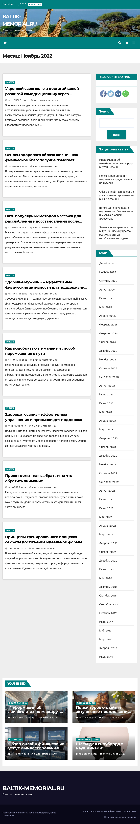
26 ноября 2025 (88, 718)
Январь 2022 (107, 551)
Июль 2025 (106, 298)
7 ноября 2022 (17, 426)
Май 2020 (105, 578)
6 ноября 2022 (17, 487)
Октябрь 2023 (108, 368)
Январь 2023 (107, 447)
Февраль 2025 (108, 324)
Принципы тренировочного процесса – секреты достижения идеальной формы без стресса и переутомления (43, 542)
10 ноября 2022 (18, 360)
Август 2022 (107, 490)
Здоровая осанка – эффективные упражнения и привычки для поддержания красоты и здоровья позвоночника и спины (46, 419)
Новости (10, 82)
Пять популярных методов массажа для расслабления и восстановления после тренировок (43, 221)
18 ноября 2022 (18, 166)
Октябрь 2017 (108, 613)
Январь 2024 (107, 342)
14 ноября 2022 (18, 227)
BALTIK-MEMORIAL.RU (44, 100)
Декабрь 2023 (108, 350)
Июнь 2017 (106, 621)
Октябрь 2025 (108, 280)
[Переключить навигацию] (134, 43)
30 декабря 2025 (21, 718)
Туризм (96, 740)
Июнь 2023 (106, 403)
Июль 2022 (106, 499)
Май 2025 (105, 307)
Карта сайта (130, 811)
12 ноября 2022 (18, 294)
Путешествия (15, 740)
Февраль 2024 (108, 333)
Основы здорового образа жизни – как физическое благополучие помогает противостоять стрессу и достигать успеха (45, 160)
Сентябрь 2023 (109, 377)
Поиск (103, 111)
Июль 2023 (106, 394)
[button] (119, 42)
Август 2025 (107, 289)
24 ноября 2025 (20, 754)
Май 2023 (105, 412)
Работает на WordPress (14, 812)
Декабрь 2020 (108, 560)
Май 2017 (105, 630)
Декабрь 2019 (108, 586)
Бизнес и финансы (18, 703)
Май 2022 (105, 516)
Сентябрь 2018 (108, 604)
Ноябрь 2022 (107, 464)
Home (85, 811)
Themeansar (8, 815)
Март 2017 (106, 639)
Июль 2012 (106, 656)
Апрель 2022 (107, 525)
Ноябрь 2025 (107, 272)
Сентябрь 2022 (109, 482)
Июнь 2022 (106, 508)
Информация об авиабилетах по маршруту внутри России (116, 163)
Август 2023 (107, 385)
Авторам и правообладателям (106, 811)
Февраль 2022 (108, 543)
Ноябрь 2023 (107, 359)
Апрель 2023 (107, 420)
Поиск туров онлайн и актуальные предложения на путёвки (115, 179)
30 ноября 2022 (18, 100)
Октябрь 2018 (108, 595)
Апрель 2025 (107, 315)
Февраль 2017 (108, 648)
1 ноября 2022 (17, 548)
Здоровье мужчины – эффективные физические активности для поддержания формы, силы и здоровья (45, 287)
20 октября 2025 (88, 754)
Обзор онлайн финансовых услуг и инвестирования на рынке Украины (116, 195)
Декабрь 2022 (108, 455)
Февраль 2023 (108, 438)
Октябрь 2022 (108, 473)
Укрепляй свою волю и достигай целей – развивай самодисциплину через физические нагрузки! (43, 93)
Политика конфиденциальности (120, 817)
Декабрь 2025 (108, 263)
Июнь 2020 (106, 569)
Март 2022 (106, 534)
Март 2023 (106, 429)
